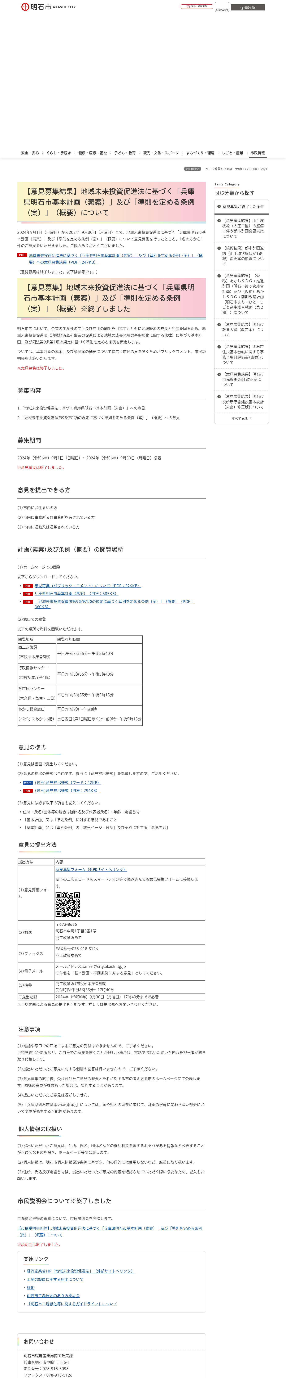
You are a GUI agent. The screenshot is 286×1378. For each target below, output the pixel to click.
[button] (181, 7)
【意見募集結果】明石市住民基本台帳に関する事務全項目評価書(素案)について (243, 215)
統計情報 (155, 1357)
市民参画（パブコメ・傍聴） (64, 1274)
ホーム (21, 1274)
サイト (240, 1293)
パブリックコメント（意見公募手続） (111, 1274)
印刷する (194, 29)
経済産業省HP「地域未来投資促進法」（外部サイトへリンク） (81, 1131)
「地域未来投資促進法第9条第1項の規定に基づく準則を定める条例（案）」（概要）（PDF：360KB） (114, 464)
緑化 (30, 1148)
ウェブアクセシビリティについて (110, 1293)
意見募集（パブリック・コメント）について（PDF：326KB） (88, 446)
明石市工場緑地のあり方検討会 (53, 1156)
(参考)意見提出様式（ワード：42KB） (68, 643)
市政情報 (35, 1274)
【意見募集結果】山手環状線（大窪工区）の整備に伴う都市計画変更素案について (243, 89)
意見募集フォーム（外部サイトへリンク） (91, 730)
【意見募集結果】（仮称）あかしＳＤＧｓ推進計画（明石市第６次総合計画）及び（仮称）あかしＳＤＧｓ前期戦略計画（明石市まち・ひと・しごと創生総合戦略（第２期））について (243, 154)
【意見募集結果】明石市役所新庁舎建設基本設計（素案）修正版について (243, 262)
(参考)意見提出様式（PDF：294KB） (67, 651)
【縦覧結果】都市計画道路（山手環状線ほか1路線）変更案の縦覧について (243, 116)
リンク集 (210, 1293)
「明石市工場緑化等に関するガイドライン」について (72, 1164)
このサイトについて (52, 1293)
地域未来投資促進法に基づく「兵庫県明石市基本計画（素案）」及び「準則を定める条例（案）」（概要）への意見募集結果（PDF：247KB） (116, 119)
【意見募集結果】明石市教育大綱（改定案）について (243, 190)
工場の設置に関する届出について (55, 1140)
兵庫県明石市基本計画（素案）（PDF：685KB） (76, 454)
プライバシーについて (169, 1293)
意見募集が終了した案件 (243, 67)
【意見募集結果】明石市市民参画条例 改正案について (243, 240)
